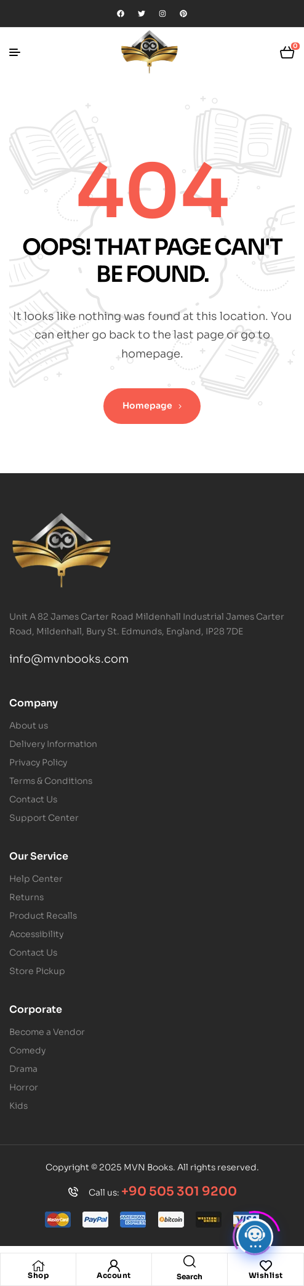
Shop (38, 1275)
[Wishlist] (266, 1266)
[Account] (114, 1266)
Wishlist (266, 1275)
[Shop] (38, 1266)
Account (114, 1275)
